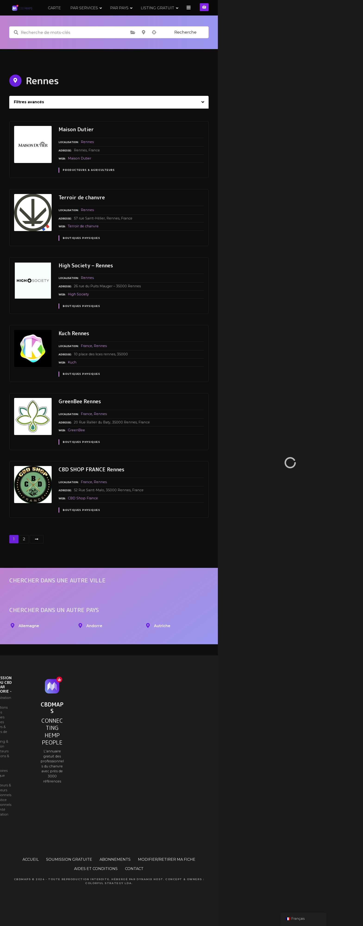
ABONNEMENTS (115, 874)
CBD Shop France (83, 513)
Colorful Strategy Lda (108, 897)
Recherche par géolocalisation (154, 47)
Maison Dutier (79, 173)
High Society (78, 309)
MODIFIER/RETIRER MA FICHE (166, 874)
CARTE (100, 15)
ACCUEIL (30, 874)
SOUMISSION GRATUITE (69, 874)
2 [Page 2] (24, 553)
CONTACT (134, 883)
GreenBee (76, 445)
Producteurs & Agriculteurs (89, 184)
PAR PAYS (166, 15)
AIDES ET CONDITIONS (96, 883)
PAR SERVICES (130, 15)
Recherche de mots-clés (16, 47)
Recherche (185, 46)
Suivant (37, 554)
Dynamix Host (150, 893)
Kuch (72, 377)
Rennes (87, 156)
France (86, 360)
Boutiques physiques (81, 252)
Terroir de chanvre (83, 241)
